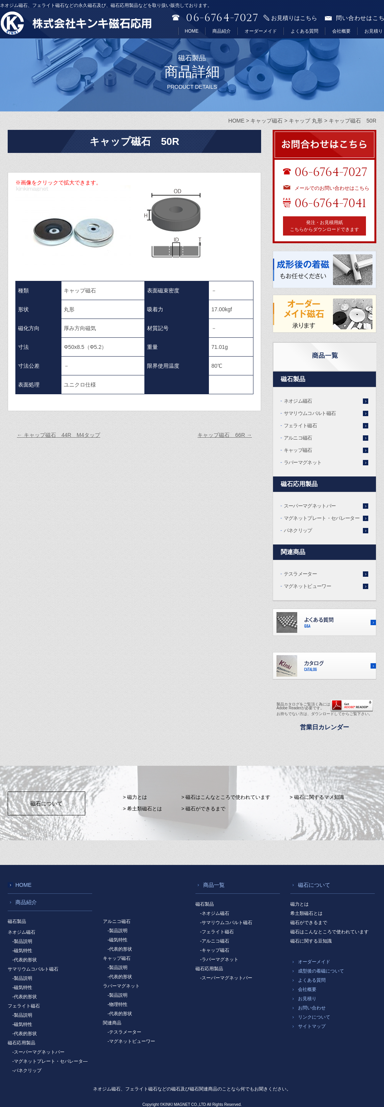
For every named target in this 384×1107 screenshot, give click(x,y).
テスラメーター (300, 574)
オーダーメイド (261, 31)
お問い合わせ (312, 1008)
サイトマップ (312, 1026)
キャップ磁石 (298, 450)
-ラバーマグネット (219, 959)
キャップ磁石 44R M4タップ (58, 435)
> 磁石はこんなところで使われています (225, 797)
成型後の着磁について (321, 971)
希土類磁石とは (306, 913)
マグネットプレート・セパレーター (322, 518)
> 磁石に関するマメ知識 (317, 797)
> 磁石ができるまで (203, 809)
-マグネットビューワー (131, 1041)
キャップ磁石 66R (224, 435)
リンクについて (314, 1017)
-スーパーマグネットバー (38, 1052)
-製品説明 (22, 941)
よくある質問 (304, 31)
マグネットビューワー (307, 586)
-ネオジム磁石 (214, 913)
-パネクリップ (26, 1070)
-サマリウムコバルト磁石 (226, 922)
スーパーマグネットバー (310, 506)
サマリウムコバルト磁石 (310, 413)
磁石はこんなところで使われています (329, 931)
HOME (192, 31)
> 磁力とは (135, 797)
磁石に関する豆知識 (311, 941)
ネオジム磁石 (298, 401)
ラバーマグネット (303, 462)
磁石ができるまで (308, 922)
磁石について (46, 803)
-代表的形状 (24, 960)
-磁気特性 (22, 950)
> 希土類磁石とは (142, 809)
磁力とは (299, 904)
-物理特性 (117, 1004)
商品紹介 (221, 31)
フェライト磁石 (300, 425)
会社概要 (341, 31)
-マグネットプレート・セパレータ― (50, 1061)
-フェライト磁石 (217, 931)
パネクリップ (298, 530)
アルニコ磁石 (298, 438)
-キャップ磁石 (214, 950)
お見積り (373, 31)
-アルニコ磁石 (214, 941)
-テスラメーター (124, 1032)
